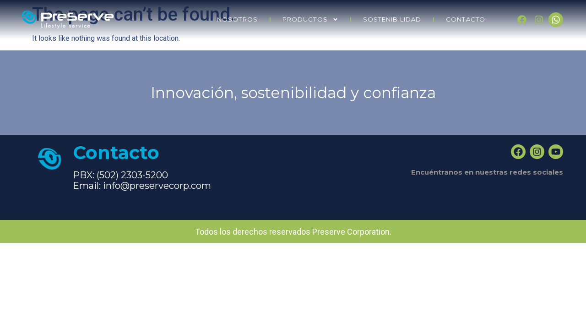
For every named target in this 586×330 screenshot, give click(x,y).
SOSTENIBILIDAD (392, 19)
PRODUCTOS (310, 19)
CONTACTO (465, 19)
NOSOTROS (237, 19)
